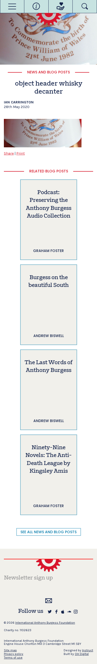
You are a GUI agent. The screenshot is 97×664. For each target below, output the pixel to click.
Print (20, 153)
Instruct (87, 650)
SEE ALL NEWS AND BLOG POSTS (48, 532)
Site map (10, 650)
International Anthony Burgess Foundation (45, 622)
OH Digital (82, 654)
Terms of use (13, 657)
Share (9, 153)
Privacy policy (13, 654)
